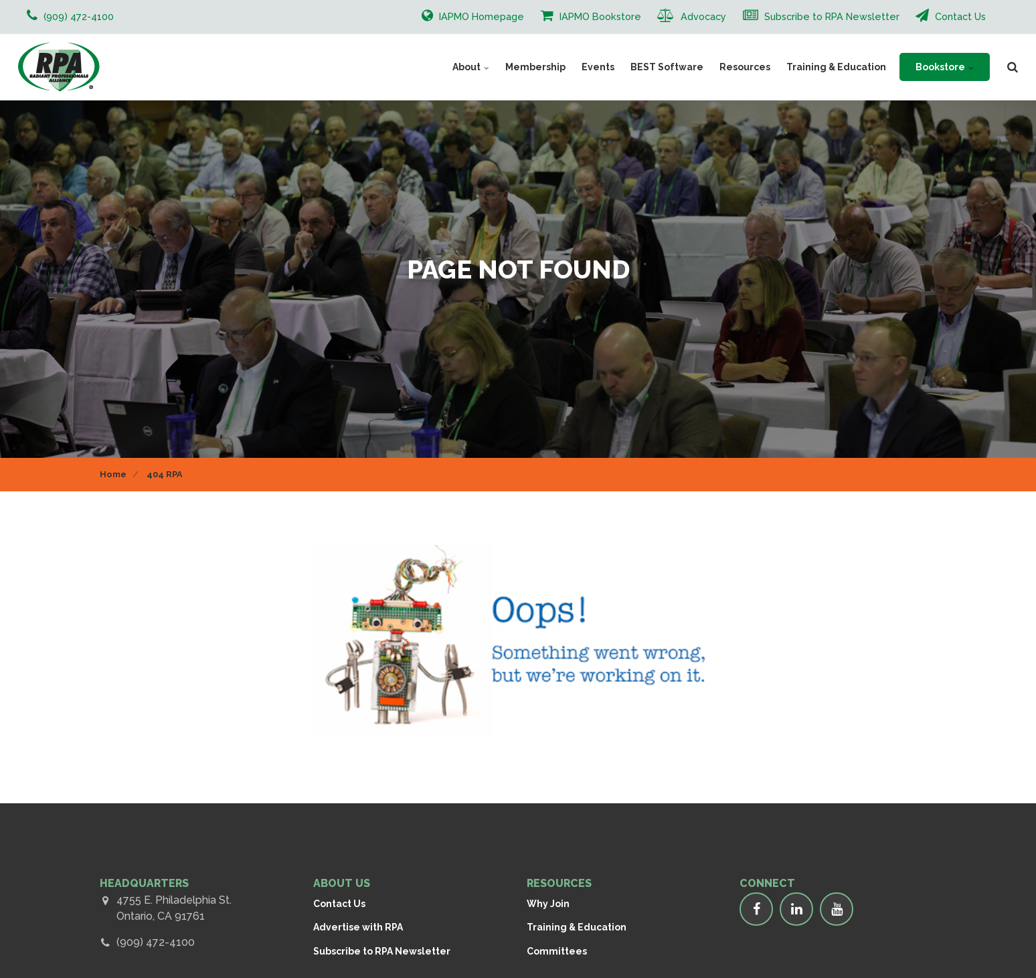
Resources (744, 67)
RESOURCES (559, 883)
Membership (535, 67)
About (470, 67)
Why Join (548, 903)
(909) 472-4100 (155, 942)
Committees (557, 951)
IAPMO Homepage (473, 15)
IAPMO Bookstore (591, 15)
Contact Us (951, 15)
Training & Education (836, 67)
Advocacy (691, 15)
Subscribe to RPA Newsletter (821, 15)
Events (598, 67)
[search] (1012, 66)
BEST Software (666, 67)
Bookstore (945, 67)
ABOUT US (341, 883)
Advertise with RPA (358, 927)
